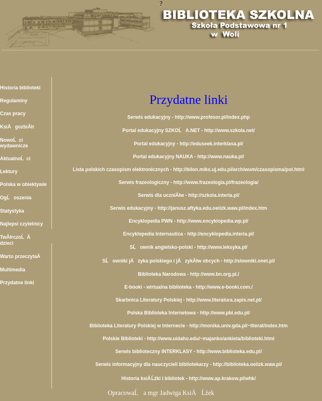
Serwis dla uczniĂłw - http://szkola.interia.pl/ (188, 195)
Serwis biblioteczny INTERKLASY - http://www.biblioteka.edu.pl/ (188, 351)
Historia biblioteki (20, 88)
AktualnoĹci (15, 158)
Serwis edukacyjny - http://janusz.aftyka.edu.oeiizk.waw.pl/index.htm (188, 208)
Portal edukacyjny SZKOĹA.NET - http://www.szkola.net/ (188, 130)
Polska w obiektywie (23, 184)
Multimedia (12, 270)
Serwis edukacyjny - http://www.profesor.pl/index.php (188, 117)
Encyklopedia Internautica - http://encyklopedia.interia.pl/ (188, 234)
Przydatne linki (17, 282)
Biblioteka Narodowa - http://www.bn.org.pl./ (188, 274)
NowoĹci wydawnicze (14, 143)
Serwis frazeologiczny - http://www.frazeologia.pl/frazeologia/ (189, 182)
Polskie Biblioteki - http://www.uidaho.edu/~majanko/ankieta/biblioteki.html (189, 338)
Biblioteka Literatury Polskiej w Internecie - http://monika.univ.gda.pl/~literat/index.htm (188, 326)
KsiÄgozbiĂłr (17, 127)
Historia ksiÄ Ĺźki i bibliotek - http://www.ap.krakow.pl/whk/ (188, 378)
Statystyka (12, 211)
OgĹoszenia (15, 197)
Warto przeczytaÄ (22, 256)
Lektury (8, 171)
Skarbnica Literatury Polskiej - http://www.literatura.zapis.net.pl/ (189, 300)
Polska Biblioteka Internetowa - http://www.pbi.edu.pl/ (188, 313)
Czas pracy (12, 113)
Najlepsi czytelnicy (21, 224)
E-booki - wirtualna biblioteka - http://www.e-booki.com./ (188, 287)
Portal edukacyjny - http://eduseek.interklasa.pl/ (188, 144)
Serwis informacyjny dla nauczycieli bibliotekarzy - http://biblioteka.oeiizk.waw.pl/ (188, 364)
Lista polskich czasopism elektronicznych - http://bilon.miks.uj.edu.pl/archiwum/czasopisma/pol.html (188, 169)
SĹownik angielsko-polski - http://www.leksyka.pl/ (188, 247)
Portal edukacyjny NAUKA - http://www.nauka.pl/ (188, 156)
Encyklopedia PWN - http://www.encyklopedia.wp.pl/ (188, 221)
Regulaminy (13, 100)
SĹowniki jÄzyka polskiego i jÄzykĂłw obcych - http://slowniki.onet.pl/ (188, 261)
